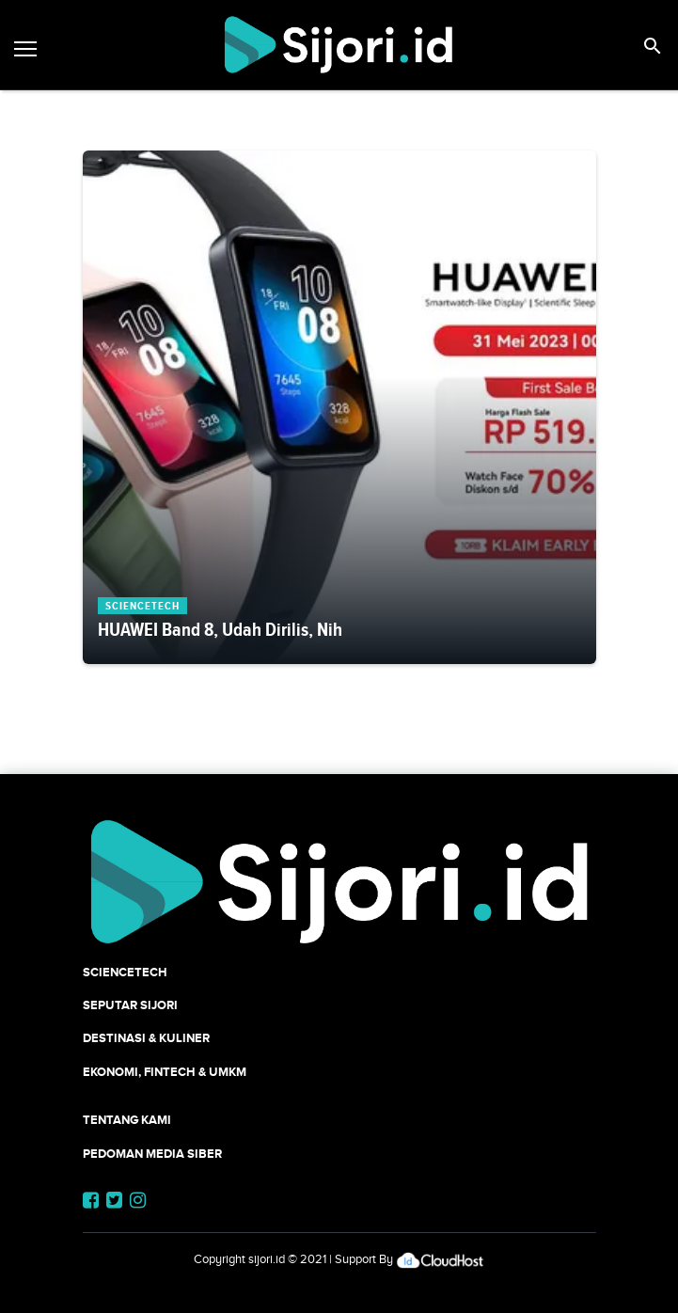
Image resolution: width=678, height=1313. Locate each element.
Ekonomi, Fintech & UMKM (164, 1072)
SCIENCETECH (125, 972)
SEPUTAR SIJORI (130, 1005)
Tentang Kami (127, 1120)
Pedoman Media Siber (152, 1154)
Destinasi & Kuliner (146, 1038)
